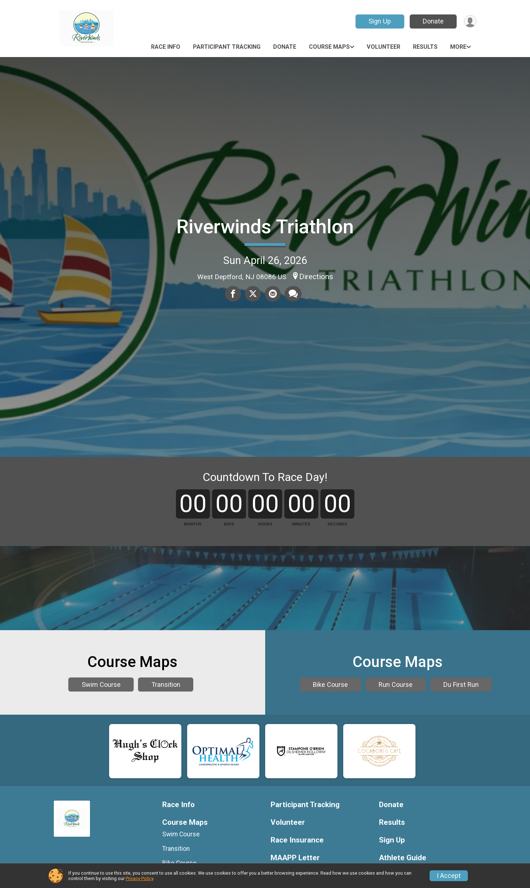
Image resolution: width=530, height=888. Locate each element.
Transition (165, 788)
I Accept (449, 875)
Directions (316, 276)
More (458, 46)
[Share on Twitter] (253, 294)
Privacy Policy (139, 878)
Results (425, 46)
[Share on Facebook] (233, 294)
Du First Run (396, 798)
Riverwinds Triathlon (265, 226)
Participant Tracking (226, 46)
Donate (432, 21)
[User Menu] (470, 21)
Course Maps (329, 46)
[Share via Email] (272, 294)
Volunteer (383, 46)
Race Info (165, 46)
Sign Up (378, 21)
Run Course (429, 777)
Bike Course (363, 777)
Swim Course (101, 788)
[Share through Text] (292, 294)
